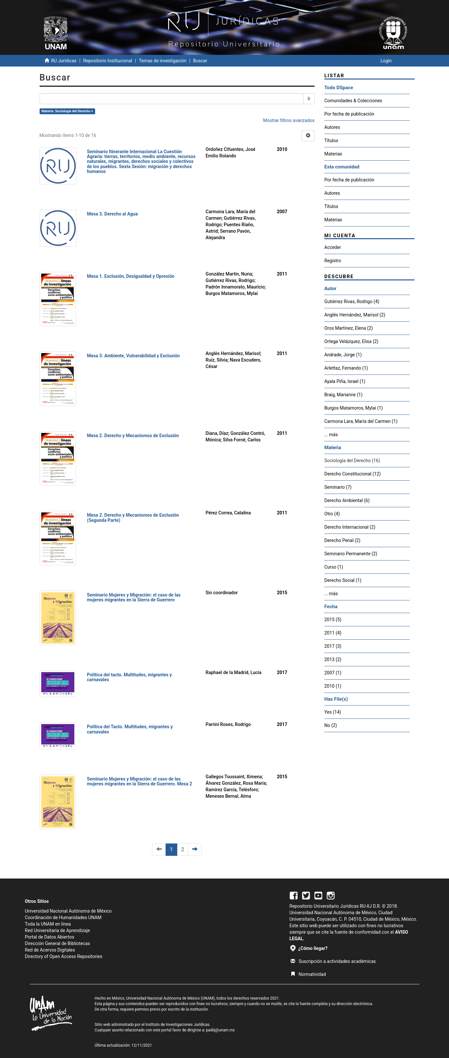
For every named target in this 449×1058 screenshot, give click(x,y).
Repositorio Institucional (107, 60)
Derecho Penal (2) (342, 540)
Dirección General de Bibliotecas (57, 943)
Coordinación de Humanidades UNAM (63, 917)
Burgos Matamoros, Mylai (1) (353, 408)
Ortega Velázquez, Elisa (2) (351, 341)
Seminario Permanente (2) (350, 553)
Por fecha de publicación (349, 114)
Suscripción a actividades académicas (333, 961)
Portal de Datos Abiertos (49, 937)
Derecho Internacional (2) (349, 527)
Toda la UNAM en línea (48, 924)
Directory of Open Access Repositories (64, 956)
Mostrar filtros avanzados (289, 120)
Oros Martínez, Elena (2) (348, 328)
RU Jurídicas (63, 60)
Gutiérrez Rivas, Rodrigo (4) (351, 301)
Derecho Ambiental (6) (347, 500)
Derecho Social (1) (342, 580)
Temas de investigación (163, 60)
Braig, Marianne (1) (343, 394)
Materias (333, 153)
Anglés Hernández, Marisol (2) (354, 314)
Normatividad (308, 974)
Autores (332, 127)
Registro (332, 260)
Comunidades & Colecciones (353, 100)
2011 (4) (332, 632)
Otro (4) (332, 513)
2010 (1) (332, 686)
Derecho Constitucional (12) (352, 473)
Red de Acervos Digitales (50, 950)
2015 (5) (332, 619)
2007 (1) (332, 672)
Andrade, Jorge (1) (343, 354)
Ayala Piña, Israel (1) (344, 381)
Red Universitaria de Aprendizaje (57, 930)
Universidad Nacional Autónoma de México (68, 911)
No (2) (330, 725)
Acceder (332, 247)
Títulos (331, 140)
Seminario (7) (338, 487)
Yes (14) (332, 712)
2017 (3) (332, 646)
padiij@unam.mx (220, 1030)
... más (331, 434)
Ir (308, 98)
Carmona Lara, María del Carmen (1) (360, 421)
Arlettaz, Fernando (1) (346, 368)
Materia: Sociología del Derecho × (67, 111)
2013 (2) (332, 659)
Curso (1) (333, 567)
